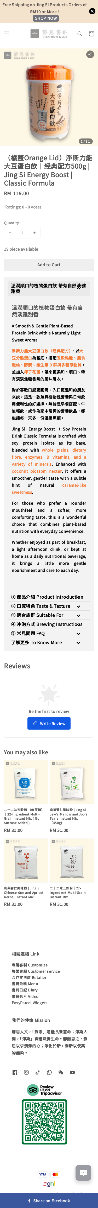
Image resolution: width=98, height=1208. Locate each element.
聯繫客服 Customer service (36, 971)
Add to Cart (49, 264)
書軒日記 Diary (25, 989)
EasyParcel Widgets (30, 1002)
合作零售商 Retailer (29, 977)
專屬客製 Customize (30, 964)
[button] (6, 34)
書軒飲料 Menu (25, 983)
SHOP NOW (46, 18)
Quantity (11, 222)
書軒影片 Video (25, 996)
